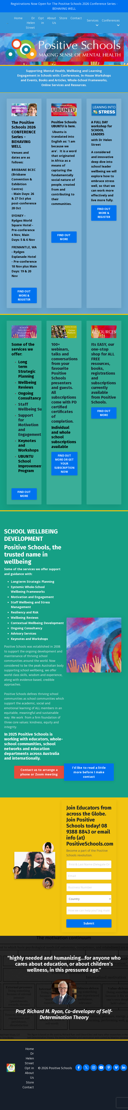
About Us (51, 20)
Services (92, 22)
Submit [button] (89, 938)
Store (63, 18)
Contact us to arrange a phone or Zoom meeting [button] (39, 785)
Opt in (41, 20)
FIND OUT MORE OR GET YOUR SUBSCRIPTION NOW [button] (64, 469)
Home (18, 18)
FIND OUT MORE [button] (63, 246)
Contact (76, 18)
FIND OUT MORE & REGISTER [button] (24, 301)
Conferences (111, 22)
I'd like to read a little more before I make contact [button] (89, 785)
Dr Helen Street (30, 23)
